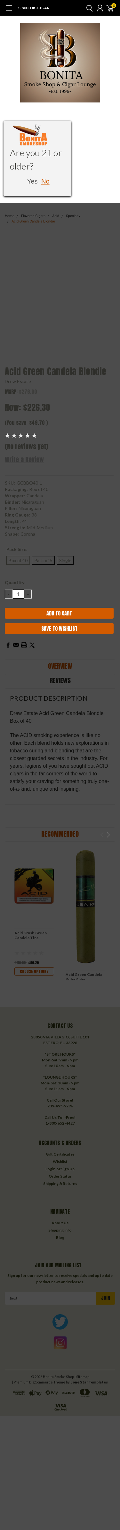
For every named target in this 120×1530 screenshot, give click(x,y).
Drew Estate (18, 381)
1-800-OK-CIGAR (34, 7)
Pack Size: (17, 549)
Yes (32, 181)
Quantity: (15, 582)
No (45, 181)
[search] (88, 8)
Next (108, 835)
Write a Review (24, 459)
